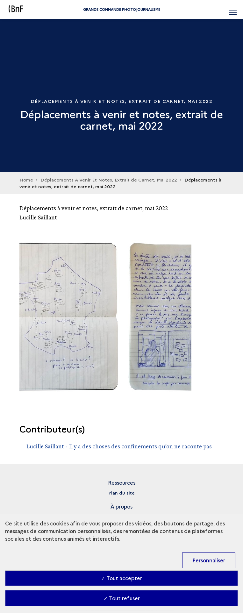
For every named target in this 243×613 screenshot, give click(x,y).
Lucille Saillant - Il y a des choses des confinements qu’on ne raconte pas (119, 446)
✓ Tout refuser (122, 598)
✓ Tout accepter (121, 577)
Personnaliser (208, 560)
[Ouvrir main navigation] (233, 9)
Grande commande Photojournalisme (121, 9)
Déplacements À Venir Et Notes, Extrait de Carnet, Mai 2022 (108, 179)
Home (26, 179)
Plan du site (121, 492)
